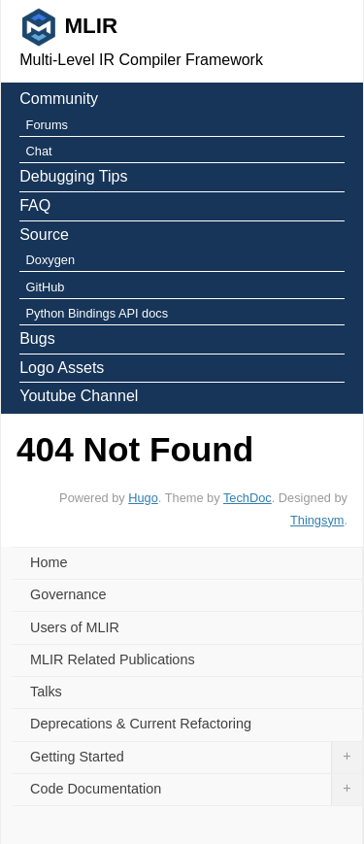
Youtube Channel (78, 396)
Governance (68, 594)
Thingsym (317, 520)
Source (44, 234)
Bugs (36, 338)
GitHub (45, 287)
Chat (39, 151)
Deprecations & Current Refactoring (140, 723)
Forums (47, 125)
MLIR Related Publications (112, 659)
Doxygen (51, 260)
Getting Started (196, 757)
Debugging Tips (73, 176)
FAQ (34, 205)
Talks (46, 691)
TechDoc (247, 497)
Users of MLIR (74, 627)
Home (48, 562)
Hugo (143, 497)
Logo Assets (61, 367)
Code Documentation (196, 789)
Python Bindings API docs (97, 313)
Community (58, 98)
